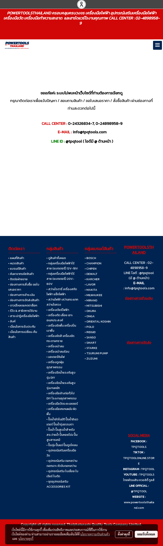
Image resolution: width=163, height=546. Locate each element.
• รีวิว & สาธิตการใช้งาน (22, 311)
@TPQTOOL (139, 491)
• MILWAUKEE (93, 295)
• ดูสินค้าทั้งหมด (56, 258)
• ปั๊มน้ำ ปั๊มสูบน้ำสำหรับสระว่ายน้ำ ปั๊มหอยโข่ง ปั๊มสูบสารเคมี (61, 434)
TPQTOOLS (138, 447)
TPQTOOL (148, 469)
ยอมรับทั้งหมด (146, 534)
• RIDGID (90, 332)
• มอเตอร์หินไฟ (55, 357)
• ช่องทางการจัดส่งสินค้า (23, 300)
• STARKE (91, 348)
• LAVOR (90, 284)
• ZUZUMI (91, 358)
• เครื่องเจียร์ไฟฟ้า (57, 310)
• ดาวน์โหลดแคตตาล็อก (22, 305)
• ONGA (90, 316)
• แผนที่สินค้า (16, 258)
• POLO (89, 327)
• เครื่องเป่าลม (55, 346)
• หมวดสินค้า (16, 263)
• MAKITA (91, 290)
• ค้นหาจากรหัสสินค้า (21, 274)
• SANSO (90, 337)
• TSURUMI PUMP (96, 353)
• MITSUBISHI (93, 305)
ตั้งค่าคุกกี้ (124, 534)
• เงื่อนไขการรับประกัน (21, 326)
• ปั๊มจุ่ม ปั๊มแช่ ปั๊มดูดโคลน (61, 445)
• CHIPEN (90, 268)
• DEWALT (91, 274)
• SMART (90, 343)
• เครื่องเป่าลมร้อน (57, 351)
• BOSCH (90, 258)
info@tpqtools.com (140, 288)
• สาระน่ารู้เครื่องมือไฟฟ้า (23, 316)
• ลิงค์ (11, 321)
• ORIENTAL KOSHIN (98, 321)
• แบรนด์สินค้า (17, 268)
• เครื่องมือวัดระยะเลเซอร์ (62, 403)
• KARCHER (92, 279)
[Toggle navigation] (157, 45)
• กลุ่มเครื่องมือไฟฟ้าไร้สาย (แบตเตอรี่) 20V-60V (60, 279)
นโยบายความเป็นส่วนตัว (95, 534)
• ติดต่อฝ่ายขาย (18, 279)
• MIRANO (91, 300)
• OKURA (90, 311)
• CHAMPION (93, 263)
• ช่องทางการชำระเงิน (21, 295)
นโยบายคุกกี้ (25, 538)
